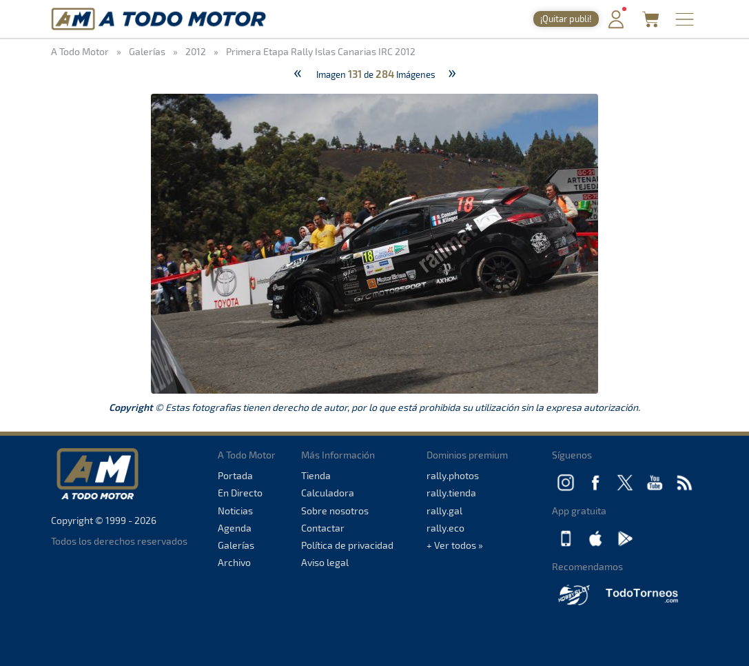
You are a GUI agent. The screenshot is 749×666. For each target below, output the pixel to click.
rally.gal (444, 510)
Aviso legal (325, 562)
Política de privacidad (347, 545)
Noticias (235, 510)
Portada (235, 475)
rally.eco (445, 528)
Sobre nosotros (335, 510)
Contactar (323, 528)
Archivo (234, 562)
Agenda (235, 528)
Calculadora (327, 492)
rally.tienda (451, 492)
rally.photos (453, 475)
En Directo (240, 492)
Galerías (236, 545)
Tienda (316, 475)
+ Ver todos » (455, 545)
